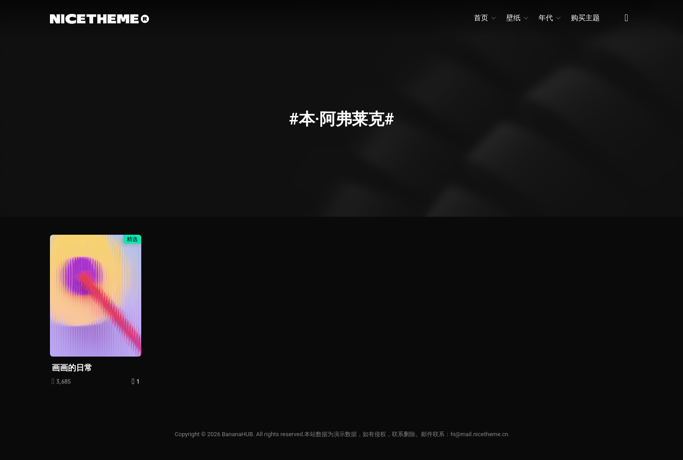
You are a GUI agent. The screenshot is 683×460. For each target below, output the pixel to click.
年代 (549, 17)
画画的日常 (72, 367)
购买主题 (585, 17)
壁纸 (516, 17)
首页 (484, 17)
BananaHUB (237, 434)
